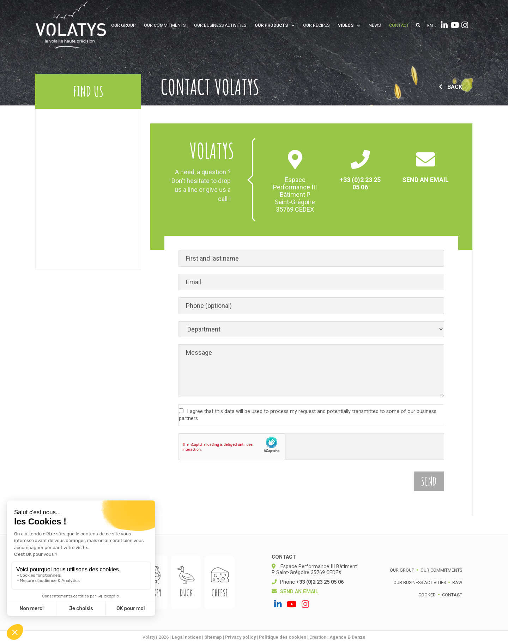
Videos (349, 25)
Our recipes (316, 25)
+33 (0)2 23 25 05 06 (360, 183)
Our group (123, 25)
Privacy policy (240, 637)
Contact (399, 25)
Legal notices (186, 637)
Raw (457, 582)
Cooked (427, 594)
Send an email (425, 179)
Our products (275, 25)
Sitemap (213, 637)
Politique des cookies (282, 637)
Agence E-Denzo (347, 637)
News (375, 25)
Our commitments (165, 25)
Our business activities (220, 25)
